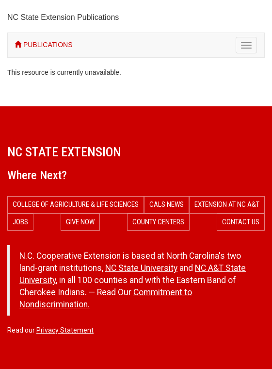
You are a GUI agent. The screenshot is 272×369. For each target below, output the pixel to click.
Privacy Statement (65, 330)
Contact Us (240, 222)
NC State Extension (64, 152)
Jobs (20, 222)
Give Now (80, 222)
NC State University (141, 268)
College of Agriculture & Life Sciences (76, 204)
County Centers (158, 222)
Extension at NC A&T (226, 204)
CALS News (166, 204)
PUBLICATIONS (44, 45)
